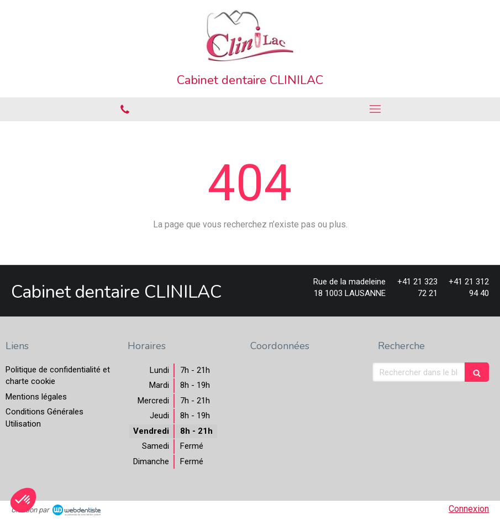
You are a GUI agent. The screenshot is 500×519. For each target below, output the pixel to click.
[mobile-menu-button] (375, 109)
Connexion (469, 509)
